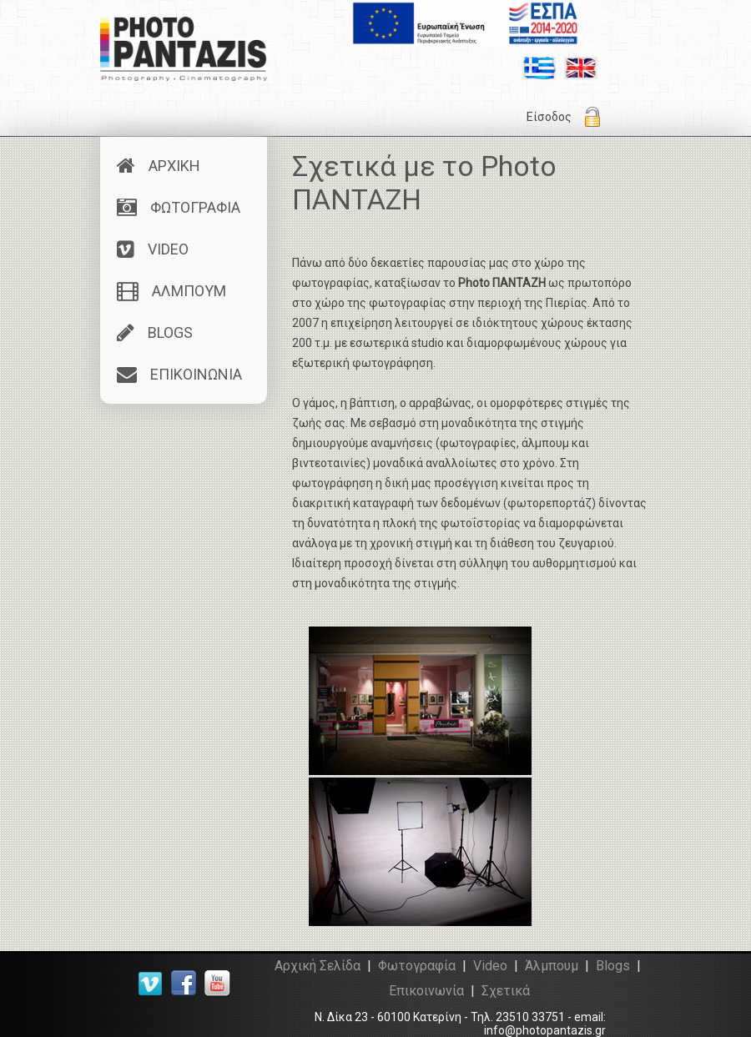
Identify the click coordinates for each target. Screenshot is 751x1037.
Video (490, 966)
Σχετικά (505, 991)
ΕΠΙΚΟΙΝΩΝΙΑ (179, 374)
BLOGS (155, 332)
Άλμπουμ (551, 966)
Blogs (613, 966)
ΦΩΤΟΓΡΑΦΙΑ (178, 207)
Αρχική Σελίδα (317, 966)
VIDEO (153, 249)
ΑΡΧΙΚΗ (158, 165)
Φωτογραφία (417, 966)
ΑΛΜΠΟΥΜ (171, 291)
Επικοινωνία (426, 991)
